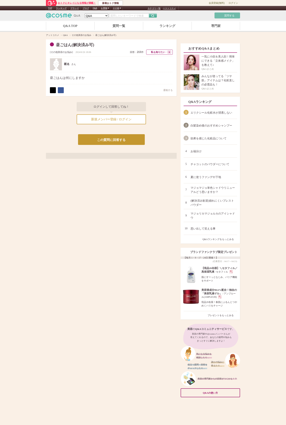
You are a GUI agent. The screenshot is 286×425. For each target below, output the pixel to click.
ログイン (233, 3)
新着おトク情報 (110, 3)
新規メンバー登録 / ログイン (111, 119)
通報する (166, 90)
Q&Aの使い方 (220, 392)
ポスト (53, 90)
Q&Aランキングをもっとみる (219, 239)
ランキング (61, 8)
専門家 (216, 26)
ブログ (86, 8)
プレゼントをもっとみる (222, 315)
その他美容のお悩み (61, 52)
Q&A (95, 8)
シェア (61, 90)
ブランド (74, 8)
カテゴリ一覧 (154, 8)
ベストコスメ (169, 8)
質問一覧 (118, 26)
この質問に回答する (111, 140)
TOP (50, 8)
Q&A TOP (70, 26)
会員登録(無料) (217, 3)
